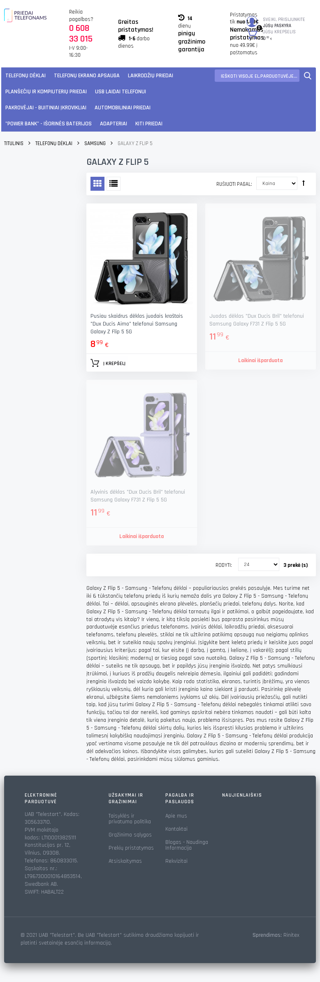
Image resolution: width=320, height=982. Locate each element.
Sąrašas (114, 184)
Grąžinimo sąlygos (130, 835)
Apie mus (176, 816)
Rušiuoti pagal (233, 184)
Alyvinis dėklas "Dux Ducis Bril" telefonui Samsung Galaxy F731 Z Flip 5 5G (137, 496)
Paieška (307, 75)
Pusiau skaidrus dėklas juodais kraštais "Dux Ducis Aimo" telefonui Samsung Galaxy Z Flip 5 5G (136, 323)
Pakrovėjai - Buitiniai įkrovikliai (45, 107)
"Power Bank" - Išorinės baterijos (48, 123)
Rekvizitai (176, 861)
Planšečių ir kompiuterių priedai (46, 91)
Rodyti (223, 565)
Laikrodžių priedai (150, 75)
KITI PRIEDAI (148, 123)
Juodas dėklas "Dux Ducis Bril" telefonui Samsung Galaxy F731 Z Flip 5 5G (256, 320)
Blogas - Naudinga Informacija (186, 845)
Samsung (95, 143)
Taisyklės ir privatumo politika (130, 819)
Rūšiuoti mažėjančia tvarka (303, 183)
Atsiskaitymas (125, 861)
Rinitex (291, 935)
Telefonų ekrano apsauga (87, 75)
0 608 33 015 (81, 34)
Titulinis (13, 143)
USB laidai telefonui (120, 91)
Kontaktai (176, 829)
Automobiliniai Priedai (123, 107)
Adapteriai (113, 123)
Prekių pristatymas (131, 848)
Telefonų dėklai (25, 75)
